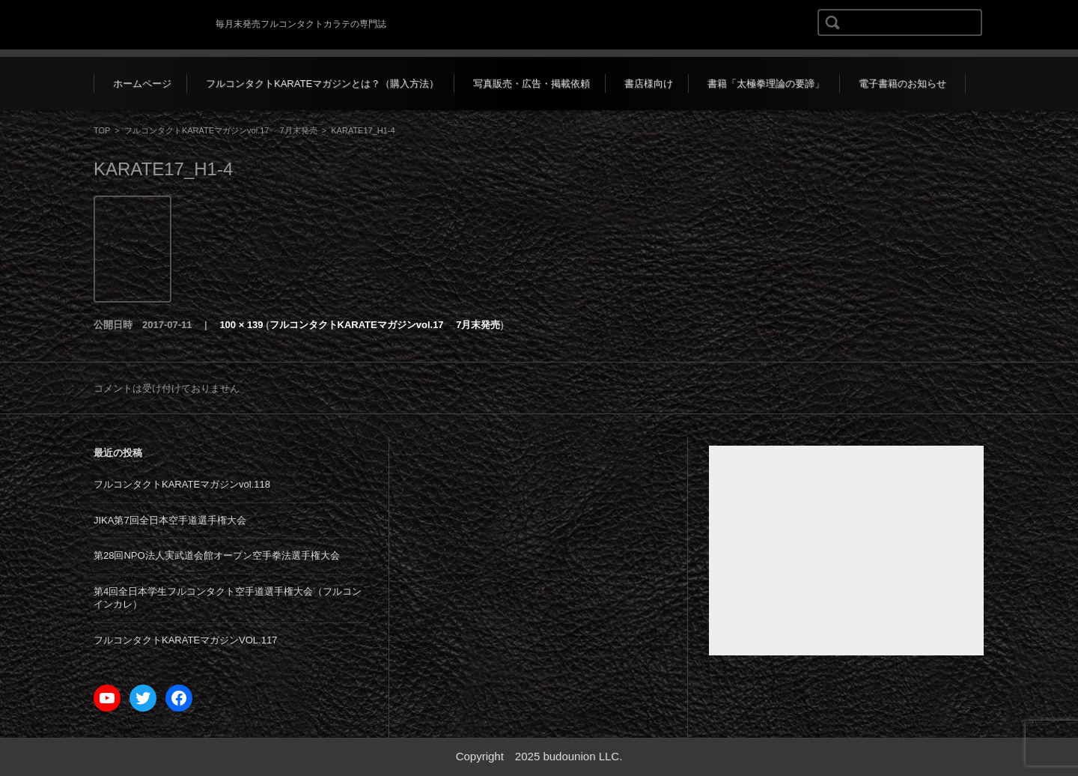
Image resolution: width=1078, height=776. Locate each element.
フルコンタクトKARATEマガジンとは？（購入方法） (322, 83)
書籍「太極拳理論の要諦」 (765, 83)
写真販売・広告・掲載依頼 (531, 83)
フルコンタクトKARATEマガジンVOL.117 (185, 640)
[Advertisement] (846, 550)
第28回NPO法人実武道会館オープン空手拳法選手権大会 (217, 555)
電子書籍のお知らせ (902, 83)
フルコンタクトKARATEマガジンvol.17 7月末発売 (220, 130)
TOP (102, 130)
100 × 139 (241, 324)
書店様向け (648, 83)
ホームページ (142, 83)
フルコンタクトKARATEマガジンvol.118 (182, 484)
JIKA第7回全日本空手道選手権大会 (170, 520)
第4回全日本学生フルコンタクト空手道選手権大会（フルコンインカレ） (228, 598)
